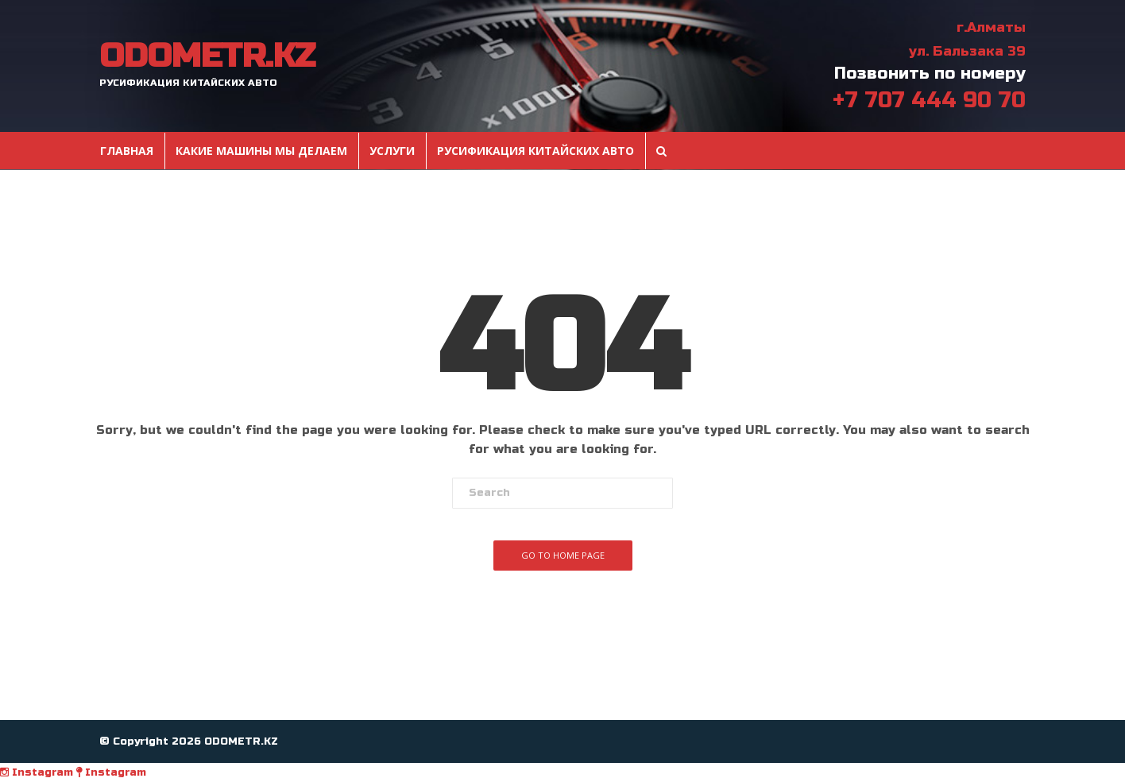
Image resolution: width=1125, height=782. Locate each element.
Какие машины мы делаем (261, 151)
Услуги (392, 151)
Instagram (36, 772)
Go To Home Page (563, 555)
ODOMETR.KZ (207, 56)
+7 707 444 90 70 (929, 100)
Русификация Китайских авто (535, 151)
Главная (126, 151)
